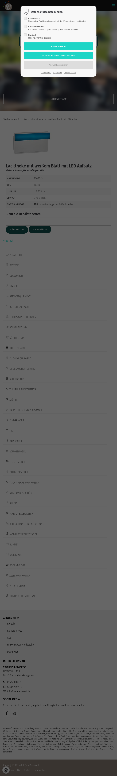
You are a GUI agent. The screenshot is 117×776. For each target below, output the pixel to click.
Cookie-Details (70, 73)
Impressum (57, 73)
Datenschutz (46, 73)
